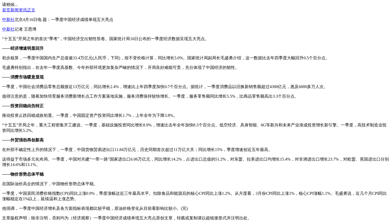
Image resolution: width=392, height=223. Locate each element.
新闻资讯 (18, 10)
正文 (31, 10)
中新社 (8, 19)
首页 (6, 10)
